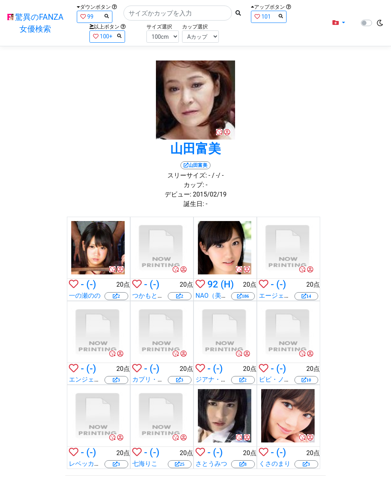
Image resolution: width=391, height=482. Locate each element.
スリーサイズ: (187, 175)
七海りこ (145, 463)
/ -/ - (218, 175)
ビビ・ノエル (278, 379)
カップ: (194, 185)
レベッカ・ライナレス (100, 463)
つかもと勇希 (151, 295)
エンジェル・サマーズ (100, 379)
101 (268, 16)
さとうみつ (211, 463)
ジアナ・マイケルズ (224, 379)
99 (94, 16)
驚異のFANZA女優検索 (35, 23)
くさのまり (274, 463)
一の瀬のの (85, 295)
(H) (227, 284)
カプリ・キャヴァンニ (164, 379)
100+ (107, 36)
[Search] (177, 13)
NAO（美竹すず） (221, 295)
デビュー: (178, 194)
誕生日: (194, 204)
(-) (91, 284)
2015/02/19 (209, 194)
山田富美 (195, 148)
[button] (338, 23)
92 (212, 284)
